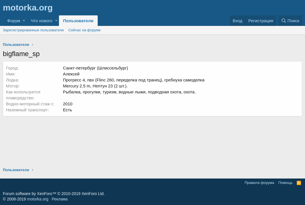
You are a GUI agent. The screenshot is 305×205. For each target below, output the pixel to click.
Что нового (41, 20)
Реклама (59, 199)
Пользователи (78, 20)
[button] (23, 20)
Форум (13, 20)
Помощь (285, 183)
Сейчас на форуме (84, 30)
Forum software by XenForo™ (54, 193)
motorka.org (37, 199)
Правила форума (259, 183)
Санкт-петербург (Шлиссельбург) (95, 67)
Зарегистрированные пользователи (33, 30)
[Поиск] (290, 20)
